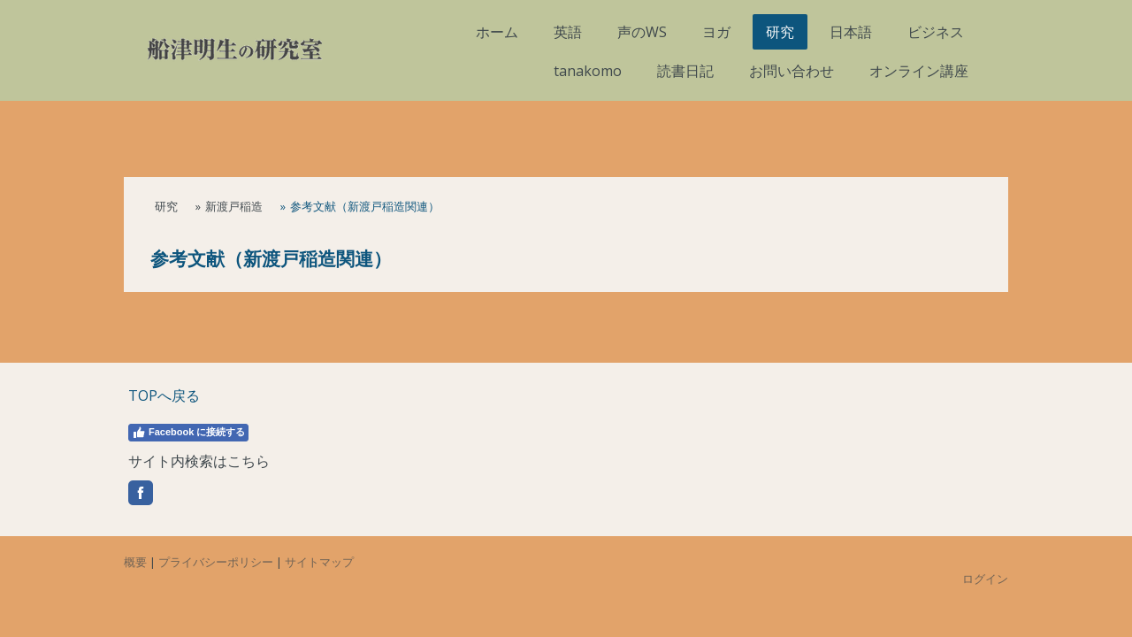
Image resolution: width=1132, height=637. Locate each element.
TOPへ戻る (164, 395)
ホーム (497, 32)
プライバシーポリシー (215, 562)
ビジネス (935, 32)
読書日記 (685, 71)
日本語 (851, 32)
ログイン (985, 579)
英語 (568, 32)
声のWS (642, 32)
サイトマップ (319, 562)
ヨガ (716, 32)
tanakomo (588, 71)
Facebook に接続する (188, 433)
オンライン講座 (918, 71)
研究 (780, 32)
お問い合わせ (791, 71)
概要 (135, 562)
